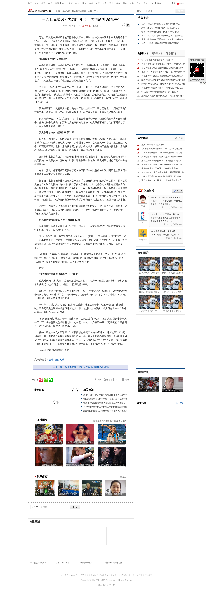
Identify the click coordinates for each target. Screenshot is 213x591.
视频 (71, 3)
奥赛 (51, 359)
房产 (152, 3)
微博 (77, 3)
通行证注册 (138, 575)
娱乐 (50, 3)
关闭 (203, 83)
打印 (118, 379)
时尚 (105, 3)
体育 (43, 3)
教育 (98, 3)
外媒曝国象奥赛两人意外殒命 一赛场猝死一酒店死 (105, 411)
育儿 (111, 3)
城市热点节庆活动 (38, 562)
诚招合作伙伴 (87, 562)
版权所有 (111, 585)
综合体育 (66, 11)
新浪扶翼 (141, 403)
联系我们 (94, 575)
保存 (108, 379)
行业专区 (180, 403)
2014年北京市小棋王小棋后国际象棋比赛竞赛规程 (105, 407)
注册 (173, 3)
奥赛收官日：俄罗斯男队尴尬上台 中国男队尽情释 (105, 395)
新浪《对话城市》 (63, 562)
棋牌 (90, 11)
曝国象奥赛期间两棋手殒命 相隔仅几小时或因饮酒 (105, 399)
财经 (57, 3)
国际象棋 (59, 359)
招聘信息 (104, 575)
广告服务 (85, 575)
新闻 (37, 3)
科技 (64, 3)
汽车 (145, 3)
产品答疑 (148, 575)
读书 (91, 3)
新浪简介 (64, 575)
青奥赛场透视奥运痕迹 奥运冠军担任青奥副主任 (104, 403)
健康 (118, 3)
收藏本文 (97, 26)
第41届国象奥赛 (79, 11)
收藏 (132, 3)
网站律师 (114, 575)
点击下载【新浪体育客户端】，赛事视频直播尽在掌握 (81, 367)
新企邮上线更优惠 (114, 562)
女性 (139, 3)
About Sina (74, 575)
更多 (159, 3)
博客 (84, 3)
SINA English (125, 575)
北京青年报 (86, 26)
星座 (125, 3)
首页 (30, 3)
